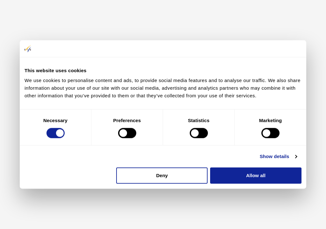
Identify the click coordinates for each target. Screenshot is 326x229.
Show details (274, 156)
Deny (162, 175)
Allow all (256, 175)
